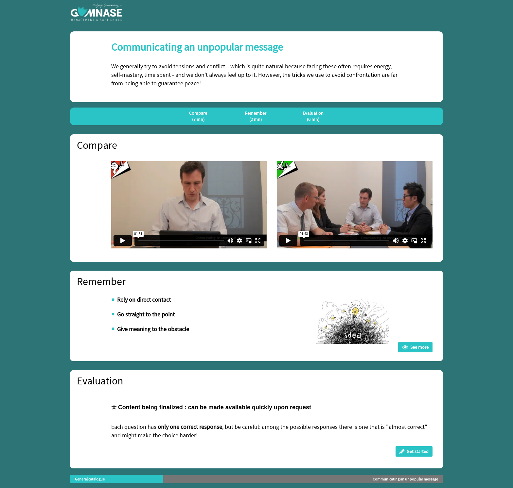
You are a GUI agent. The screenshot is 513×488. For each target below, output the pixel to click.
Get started (414, 451)
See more (415, 347)
